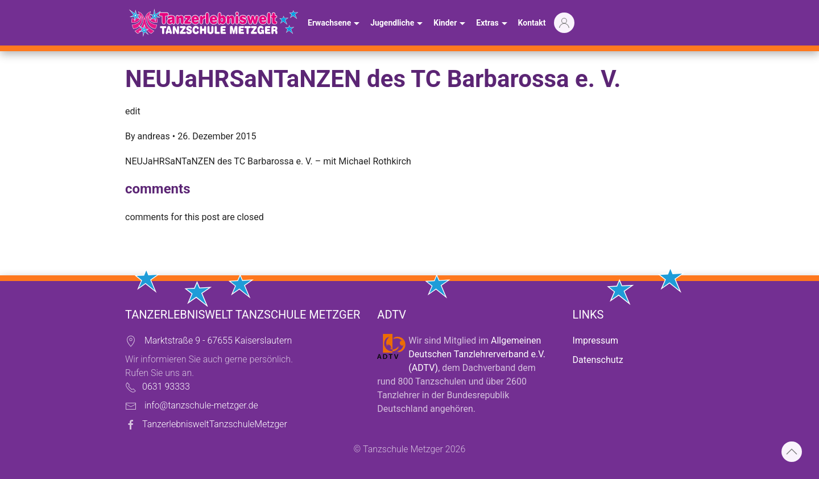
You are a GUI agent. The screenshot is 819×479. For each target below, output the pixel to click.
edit (132, 111)
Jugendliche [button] (397, 24)
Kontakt (532, 22)
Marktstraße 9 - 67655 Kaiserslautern (218, 340)
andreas (153, 136)
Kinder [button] (450, 24)
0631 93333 (166, 386)
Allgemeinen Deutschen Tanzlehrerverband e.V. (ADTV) (476, 354)
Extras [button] (493, 24)
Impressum (596, 340)
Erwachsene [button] (335, 24)
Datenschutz (598, 359)
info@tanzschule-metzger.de (201, 405)
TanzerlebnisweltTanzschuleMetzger (214, 424)
